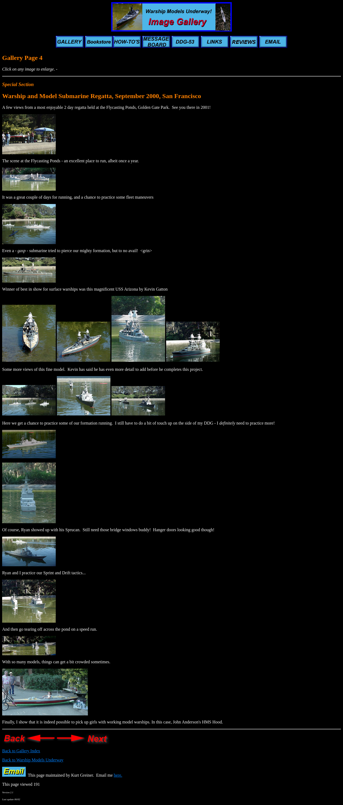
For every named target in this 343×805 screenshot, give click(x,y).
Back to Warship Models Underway (33, 760)
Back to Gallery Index (21, 751)
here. (118, 775)
